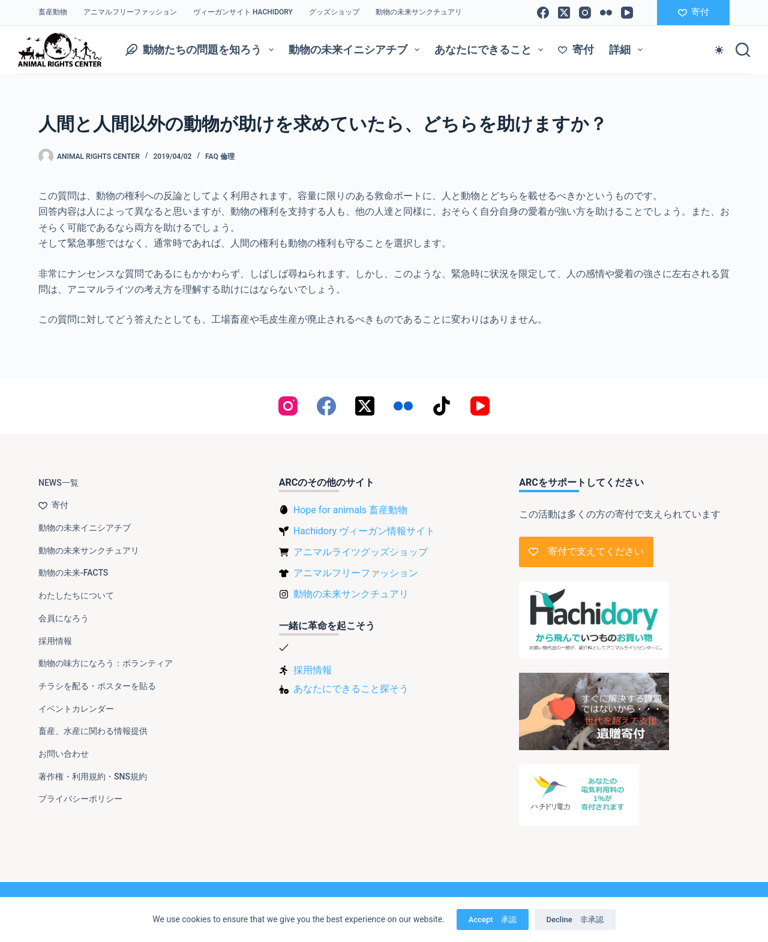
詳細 (628, 50)
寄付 (694, 12)
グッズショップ (334, 12)
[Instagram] (585, 13)
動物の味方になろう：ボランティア (105, 663)
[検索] (743, 50)
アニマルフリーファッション (130, 12)
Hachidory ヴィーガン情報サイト (364, 531)
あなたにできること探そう (351, 688)
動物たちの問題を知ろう (201, 50)
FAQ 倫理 (220, 156)
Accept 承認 (493, 919)
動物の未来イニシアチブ (356, 50)
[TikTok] (441, 406)
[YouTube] (627, 13)
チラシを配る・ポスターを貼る (97, 686)
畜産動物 (52, 12)
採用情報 (55, 641)
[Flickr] (606, 13)
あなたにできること (491, 50)
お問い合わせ (63, 754)
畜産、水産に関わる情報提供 (93, 731)
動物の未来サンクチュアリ (419, 12)
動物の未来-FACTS (73, 572)
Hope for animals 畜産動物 (350, 510)
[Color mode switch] (719, 50)
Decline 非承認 (575, 919)
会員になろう (63, 618)
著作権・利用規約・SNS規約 (92, 776)
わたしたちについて (76, 595)
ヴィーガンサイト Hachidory (243, 12)
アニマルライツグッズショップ (360, 552)
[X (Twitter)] (564, 13)
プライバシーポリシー (80, 798)
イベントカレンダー (76, 709)
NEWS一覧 (58, 482)
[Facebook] (543, 13)
